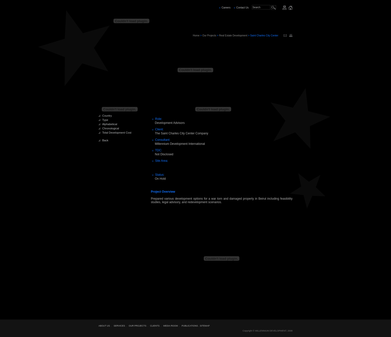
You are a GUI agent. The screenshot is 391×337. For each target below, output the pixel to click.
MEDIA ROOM (170, 326)
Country (107, 115)
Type (105, 119)
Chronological (110, 128)
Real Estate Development (233, 35)
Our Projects (209, 35)
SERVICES (119, 326)
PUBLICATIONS (190, 326)
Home (196, 35)
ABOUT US (104, 326)
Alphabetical (109, 124)
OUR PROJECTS (137, 326)
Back (105, 140)
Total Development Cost (116, 132)
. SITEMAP (204, 326)
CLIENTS (155, 326)
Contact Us (242, 7)
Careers (226, 7)
